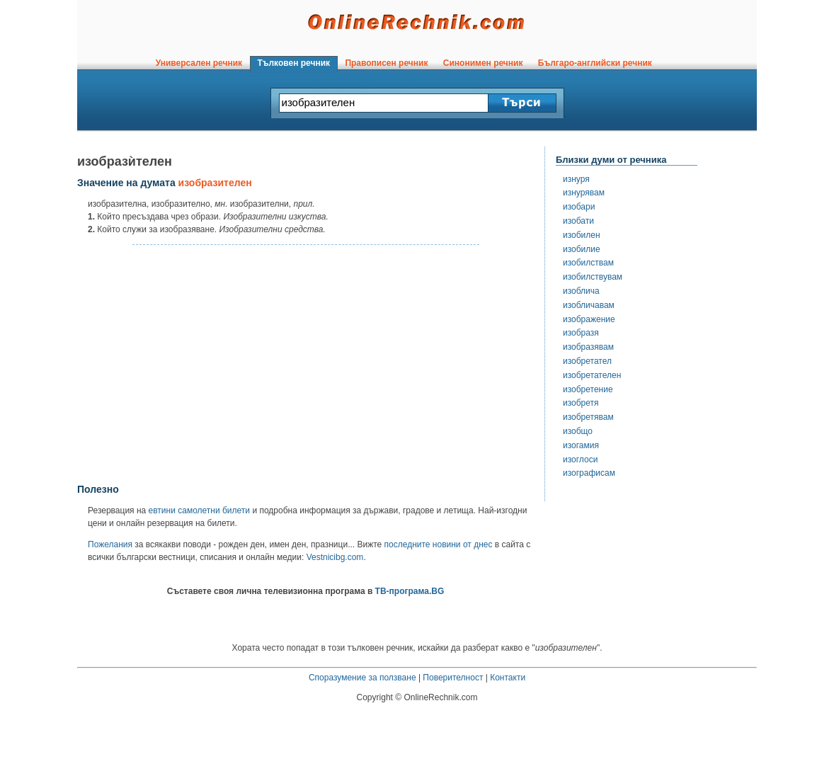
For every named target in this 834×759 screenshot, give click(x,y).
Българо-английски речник (594, 63)
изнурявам (584, 193)
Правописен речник (387, 63)
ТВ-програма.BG (410, 591)
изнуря (576, 179)
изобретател (587, 361)
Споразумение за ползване (362, 678)
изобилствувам (592, 277)
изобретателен (592, 375)
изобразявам (588, 347)
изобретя (581, 403)
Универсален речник (199, 63)
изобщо (578, 431)
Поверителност (453, 678)
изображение (589, 319)
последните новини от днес (438, 544)
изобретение (588, 389)
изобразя (581, 333)
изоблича (581, 291)
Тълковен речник (294, 63)
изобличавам (589, 305)
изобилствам (588, 263)
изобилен (581, 235)
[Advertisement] (305, 364)
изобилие (581, 249)
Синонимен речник (482, 63)
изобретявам (588, 417)
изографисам (589, 473)
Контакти (507, 678)
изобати (578, 221)
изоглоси (580, 459)
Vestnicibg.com (335, 557)
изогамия (581, 445)
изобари (579, 207)
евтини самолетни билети (199, 510)
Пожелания (110, 544)
